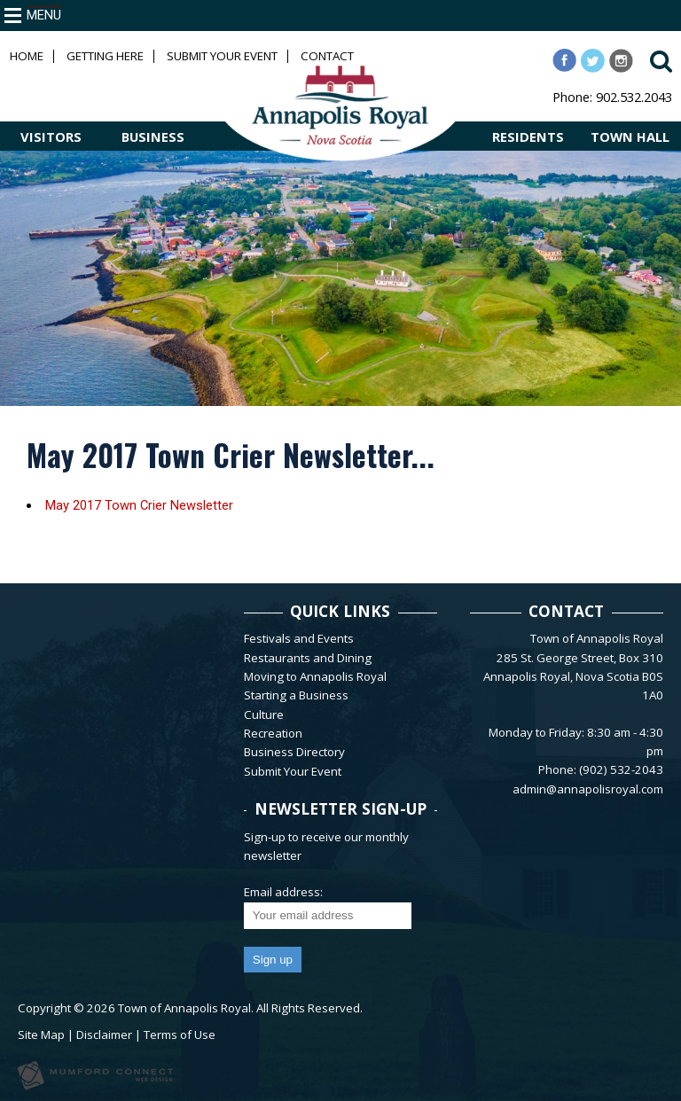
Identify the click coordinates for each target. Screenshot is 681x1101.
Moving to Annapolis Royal (315, 676)
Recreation (273, 733)
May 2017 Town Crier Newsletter (139, 505)
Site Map (41, 1034)
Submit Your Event (222, 56)
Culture (264, 714)
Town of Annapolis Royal (184, 1008)
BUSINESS (152, 136)
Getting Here (105, 56)
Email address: (283, 892)
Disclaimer (104, 1034)
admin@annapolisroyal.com (588, 789)
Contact (327, 56)
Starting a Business (296, 695)
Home (26, 56)
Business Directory (294, 752)
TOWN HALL (630, 136)
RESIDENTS (528, 136)
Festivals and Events (299, 638)
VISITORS (51, 136)
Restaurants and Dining (308, 658)
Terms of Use (179, 1034)
